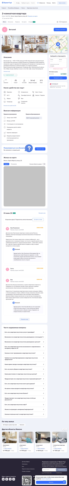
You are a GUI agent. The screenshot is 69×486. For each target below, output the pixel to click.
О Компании (24, 464)
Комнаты (22, 424)
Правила (17, 22)
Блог (23, 466)
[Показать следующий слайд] (66, 429)
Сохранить (64, 22)
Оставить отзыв (38, 219)
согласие (54, 472)
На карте (24, 22)
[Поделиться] (57, 22)
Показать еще (24, 319)
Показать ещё (7, 71)
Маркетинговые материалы (28, 469)
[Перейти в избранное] (41, 3)
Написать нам (40, 149)
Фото (4, 22)
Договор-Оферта (26, 461)
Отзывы (32, 22)
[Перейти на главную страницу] (7, 3)
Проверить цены (58, 78)
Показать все (42, 213)
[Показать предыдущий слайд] (63, 429)
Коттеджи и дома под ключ (10, 424)
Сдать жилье (62, 3)
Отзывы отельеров (26, 471)
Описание (10, 22)
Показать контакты (60, 29)
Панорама (14, 164)
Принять (51, 482)
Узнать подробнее (46, 478)
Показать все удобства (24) (10, 105)
